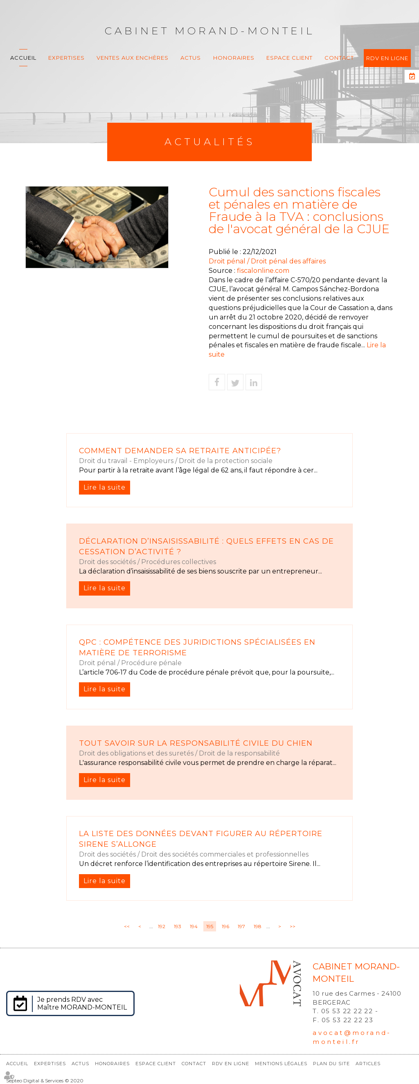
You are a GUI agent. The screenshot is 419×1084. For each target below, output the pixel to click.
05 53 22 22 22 (347, 1011)
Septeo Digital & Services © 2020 (44, 1080)
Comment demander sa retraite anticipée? (180, 450)
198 (257, 926)
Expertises (66, 57)
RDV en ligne (387, 58)
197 (241, 926)
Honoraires (234, 57)
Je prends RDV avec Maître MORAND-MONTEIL (82, 1003)
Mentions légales (281, 1063)
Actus (190, 57)
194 (194, 926)
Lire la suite (104, 487)
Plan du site (331, 1063)
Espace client (289, 57)
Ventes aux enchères (133, 57)
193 (177, 926)
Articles (368, 1063)
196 (225, 926)
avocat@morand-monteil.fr (352, 1037)
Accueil (23, 57)
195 (209, 926)
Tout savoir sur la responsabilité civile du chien (196, 743)
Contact (339, 57)
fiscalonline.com (263, 270)
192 (161, 926)
